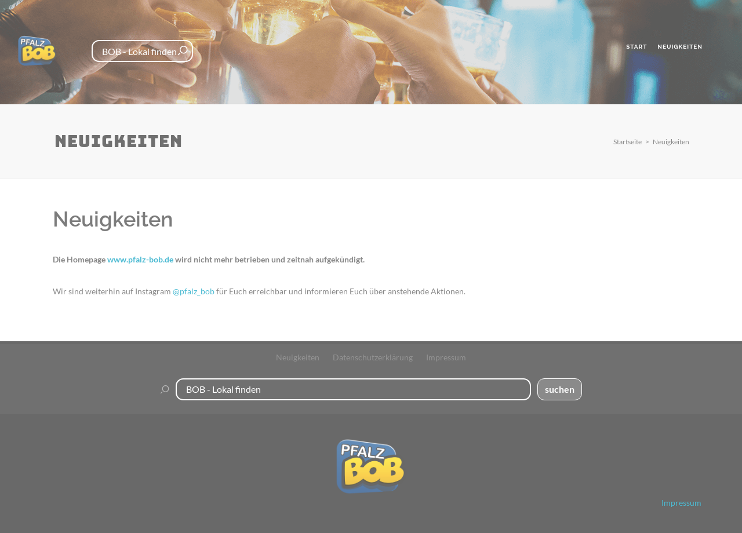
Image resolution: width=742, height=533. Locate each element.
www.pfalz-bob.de (140, 259)
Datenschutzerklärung (373, 357)
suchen (559, 388)
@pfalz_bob (193, 291)
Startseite (627, 141)
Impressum (446, 357)
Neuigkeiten (671, 141)
